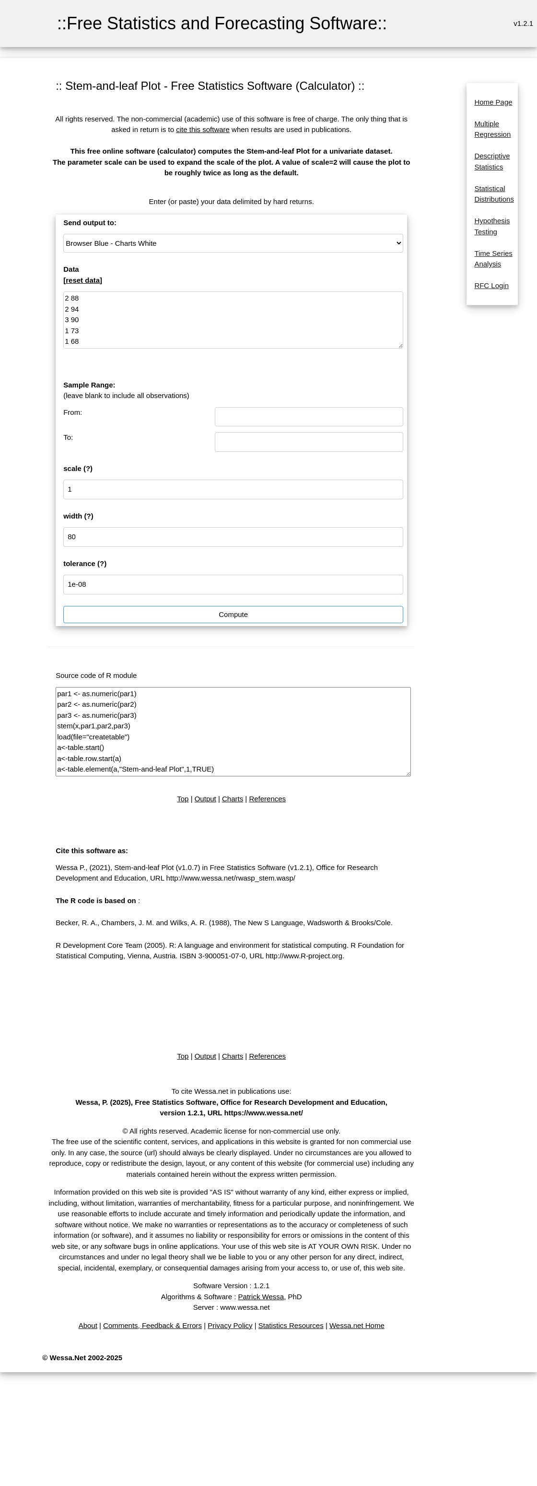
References (267, 799)
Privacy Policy (230, 1325)
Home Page (493, 102)
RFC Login (491, 285)
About (88, 1325)
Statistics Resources (291, 1325)
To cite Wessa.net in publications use (231, 1091)
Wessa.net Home (357, 1325)
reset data (83, 280)
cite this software (203, 129)
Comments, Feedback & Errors (152, 1325)
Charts (232, 799)
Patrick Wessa (261, 1297)
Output (205, 799)
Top (182, 799)
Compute (233, 614)
